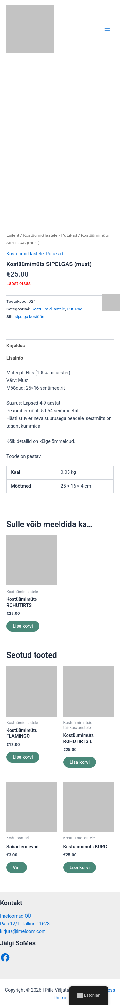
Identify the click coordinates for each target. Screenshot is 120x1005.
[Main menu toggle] (107, 28)
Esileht (12, 229)
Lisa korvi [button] (23, 619)
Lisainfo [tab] (14, 351)
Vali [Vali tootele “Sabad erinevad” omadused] (16, 861)
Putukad (69, 229)
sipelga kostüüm (30, 310)
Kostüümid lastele (40, 229)
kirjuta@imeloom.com (23, 925)
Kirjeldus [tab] (15, 339)
